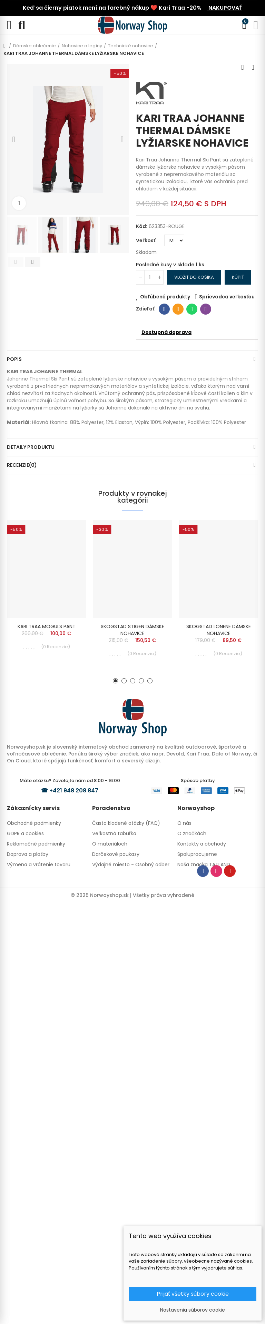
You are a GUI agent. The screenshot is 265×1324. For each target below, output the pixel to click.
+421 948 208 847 (73, 790)
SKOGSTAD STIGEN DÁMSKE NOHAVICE (132, 630)
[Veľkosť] (174, 240)
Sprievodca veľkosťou (227, 296)
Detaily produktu (31, 447)
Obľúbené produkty (165, 296)
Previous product (242, 67)
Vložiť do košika (194, 277)
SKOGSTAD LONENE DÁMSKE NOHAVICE (218, 630)
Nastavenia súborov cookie (192, 1309)
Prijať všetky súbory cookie (193, 1294)
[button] (14, 139)
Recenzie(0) (22, 465)
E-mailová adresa (178, 309)
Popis (14, 359)
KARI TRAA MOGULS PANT (47, 626)
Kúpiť (238, 277)
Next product (253, 67)
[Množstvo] (150, 277)
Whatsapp (192, 309)
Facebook (164, 309)
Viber (206, 309)
